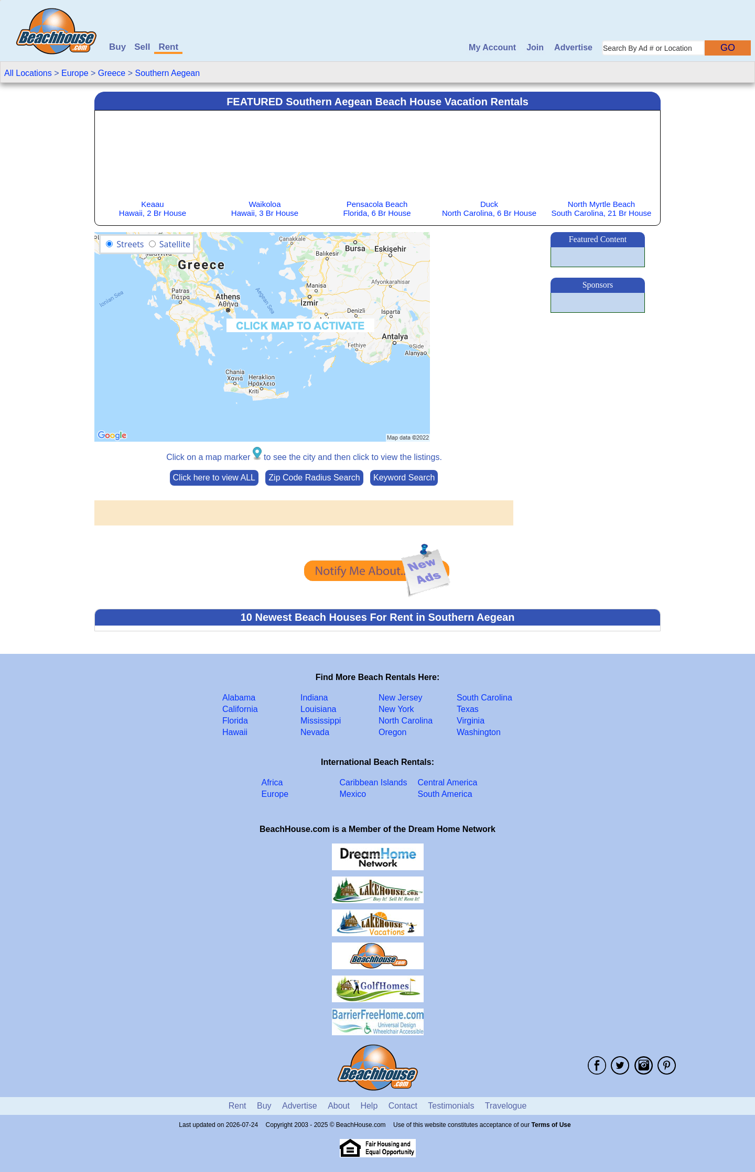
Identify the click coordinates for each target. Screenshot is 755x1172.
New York (396, 709)
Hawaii (234, 732)
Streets (130, 244)
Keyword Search (404, 477)
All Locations (28, 73)
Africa (272, 782)
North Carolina (406, 720)
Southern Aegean (167, 73)
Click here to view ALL (214, 477)
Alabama (238, 697)
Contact (403, 1105)
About (339, 1105)
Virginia (470, 720)
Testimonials (451, 1105)
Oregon (392, 732)
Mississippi (320, 720)
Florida (235, 720)
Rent (168, 47)
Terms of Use (551, 1125)
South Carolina (484, 697)
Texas (468, 709)
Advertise (573, 47)
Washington (479, 732)
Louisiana (318, 709)
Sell (142, 47)
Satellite (174, 244)
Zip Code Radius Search (314, 477)
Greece (111, 73)
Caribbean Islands (373, 782)
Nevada (314, 732)
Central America (448, 782)
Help (369, 1105)
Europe (75, 73)
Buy (117, 47)
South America (445, 794)
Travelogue (505, 1105)
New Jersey (401, 697)
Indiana (314, 697)
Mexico (353, 794)
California (240, 709)
